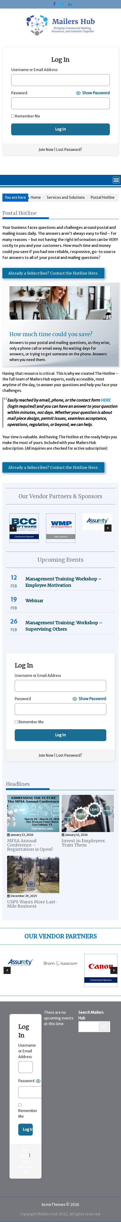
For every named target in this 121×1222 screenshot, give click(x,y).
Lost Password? (69, 149)
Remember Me (25, 116)
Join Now (46, 149)
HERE (105, 400)
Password (19, 93)
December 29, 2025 (24, 896)
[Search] (104, 1026)
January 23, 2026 (22, 835)
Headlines (18, 784)
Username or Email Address (34, 70)
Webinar (34, 600)
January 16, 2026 (76, 835)
